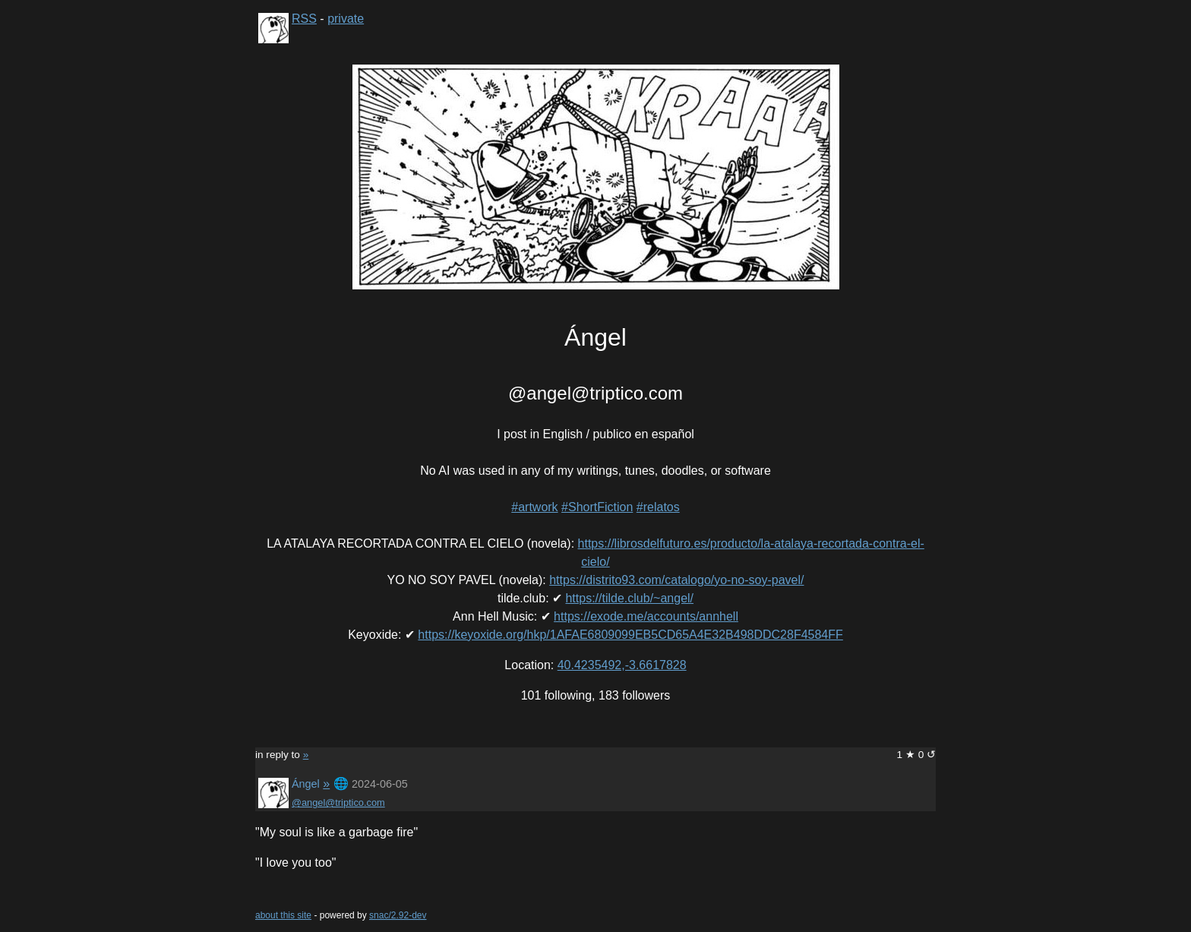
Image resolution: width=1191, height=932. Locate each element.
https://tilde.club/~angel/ (629, 598)
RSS (304, 18)
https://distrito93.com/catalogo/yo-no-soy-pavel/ (676, 579)
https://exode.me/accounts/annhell (646, 616)
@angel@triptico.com (338, 802)
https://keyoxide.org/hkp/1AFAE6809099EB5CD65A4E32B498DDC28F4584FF (630, 634)
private (345, 18)
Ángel (306, 784)
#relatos (658, 507)
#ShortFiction (597, 507)
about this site (283, 915)
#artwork (534, 507)
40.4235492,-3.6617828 (622, 665)
